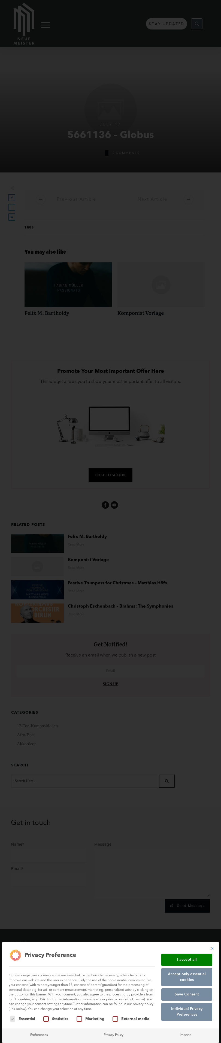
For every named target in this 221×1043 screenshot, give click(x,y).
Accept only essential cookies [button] (187, 977)
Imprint (185, 1035)
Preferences (39, 1035)
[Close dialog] (212, 948)
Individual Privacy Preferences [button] (186, 1011)
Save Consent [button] (187, 994)
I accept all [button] (187, 960)
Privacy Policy (113, 1035)
